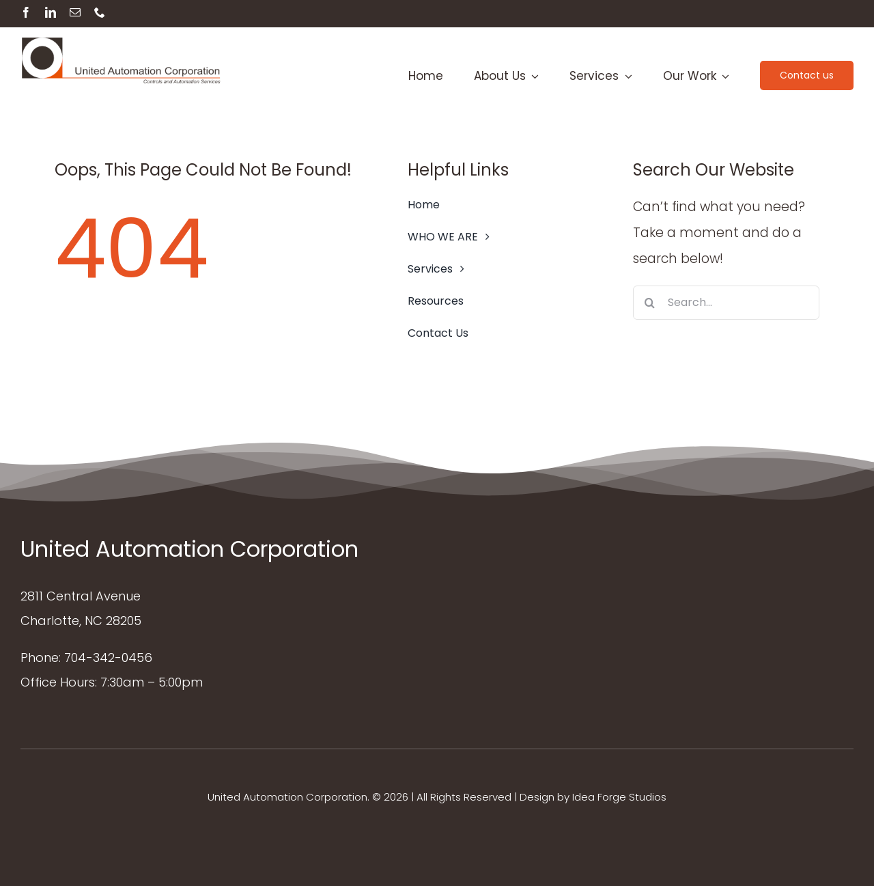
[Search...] (726, 303)
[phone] (99, 12)
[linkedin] (50, 12)
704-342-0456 (108, 657)
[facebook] (25, 12)
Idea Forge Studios (619, 797)
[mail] (75, 12)
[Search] (650, 303)
